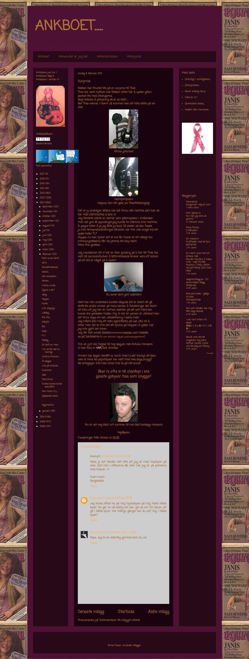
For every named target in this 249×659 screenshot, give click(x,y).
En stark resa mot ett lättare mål (198, 255)
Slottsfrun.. (47, 379)
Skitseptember (193, 300)
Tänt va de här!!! (50, 258)
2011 (42, 202)
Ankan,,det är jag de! (73, 56)
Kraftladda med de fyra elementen (198, 243)
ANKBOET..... (69, 26)
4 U (43, 335)
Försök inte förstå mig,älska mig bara (196, 339)
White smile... (49, 285)
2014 (42, 188)
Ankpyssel (134, 56)
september (48, 221)
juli (44, 230)
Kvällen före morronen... (197, 110)
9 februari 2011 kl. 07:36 (116, 457)
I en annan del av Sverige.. (51, 351)
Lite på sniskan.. (50, 366)
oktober (46, 216)
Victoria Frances (50, 357)
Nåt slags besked (194, 311)
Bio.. (44, 326)
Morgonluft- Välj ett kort (198, 205)
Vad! (44, 375)
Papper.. (46, 299)
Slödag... (45, 340)
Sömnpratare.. (192, 85)
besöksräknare (44, 143)
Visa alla (209, 353)
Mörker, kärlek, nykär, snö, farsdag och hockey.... (198, 345)
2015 (42, 183)
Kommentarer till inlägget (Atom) (119, 620)
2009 (43, 422)
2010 (42, 417)
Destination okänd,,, (194, 104)
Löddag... (46, 313)
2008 (43, 426)
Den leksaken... (49, 276)
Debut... (45, 272)
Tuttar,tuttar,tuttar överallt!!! (52, 385)
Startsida (126, 612)
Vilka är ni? (191, 97)
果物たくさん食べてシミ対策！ (199, 327)
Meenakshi (191, 202)
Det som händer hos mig (199, 308)
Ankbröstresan (107, 56)
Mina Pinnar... (193, 227)
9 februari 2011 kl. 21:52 (122, 532)
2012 (43, 198)
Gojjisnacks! (48, 405)
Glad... (44, 331)
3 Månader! (191, 230)
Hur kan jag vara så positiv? (196, 217)
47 (58, 79)
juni (44, 235)
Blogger (137, 645)
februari (47, 254)
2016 (43, 179)
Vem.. (44, 263)
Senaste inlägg (91, 612)
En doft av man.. (50, 345)
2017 (42, 174)
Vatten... (46, 281)
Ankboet (43, 56)
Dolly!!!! (45, 322)
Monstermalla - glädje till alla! (197, 295)
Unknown (96, 498)
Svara (93, 486)
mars (45, 249)
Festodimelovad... (50, 267)
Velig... (45, 295)
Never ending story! (195, 91)
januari (46, 411)
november (48, 211)
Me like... (46, 317)
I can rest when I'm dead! (196, 321)
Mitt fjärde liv (193, 213)
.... (42, 400)
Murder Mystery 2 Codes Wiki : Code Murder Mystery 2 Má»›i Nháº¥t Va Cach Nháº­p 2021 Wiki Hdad (198, 265)
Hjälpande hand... (50, 396)
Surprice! (46, 370)
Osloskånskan (98, 532)
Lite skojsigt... (49, 308)
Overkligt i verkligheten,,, (197, 79)
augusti (46, 226)
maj (44, 240)
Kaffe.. (45, 304)
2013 (42, 193)
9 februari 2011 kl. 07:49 (117, 498)
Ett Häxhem (192, 239)
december (48, 207)
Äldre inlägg (158, 612)
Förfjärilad (191, 285)
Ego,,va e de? (48, 290)
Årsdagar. (47, 361)
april (45, 245)
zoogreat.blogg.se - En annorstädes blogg (197, 281)
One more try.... (50, 391)
